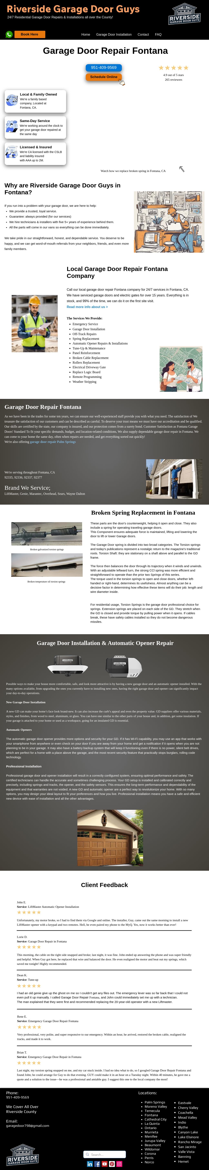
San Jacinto (187, 1147)
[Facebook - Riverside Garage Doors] (97, 1164)
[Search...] (104, 1155)
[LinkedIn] (90, 1164)
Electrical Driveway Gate (89, 367)
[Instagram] (119, 1164)
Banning (184, 1157)
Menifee (151, 1136)
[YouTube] (105, 1164)
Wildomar (152, 1149)
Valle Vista (186, 1152)
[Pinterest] (112, 1164)
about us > (99, 307)
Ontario (151, 1128)
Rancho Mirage (190, 1142)
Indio (182, 1122)
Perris (149, 1158)
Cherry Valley (188, 1108)
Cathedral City (156, 1119)
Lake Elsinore (188, 1137)
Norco (149, 1162)
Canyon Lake (188, 1132)
